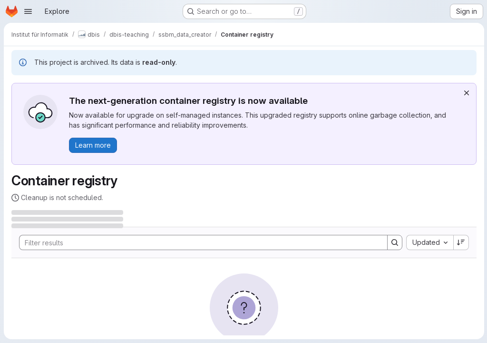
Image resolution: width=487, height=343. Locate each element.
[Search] (198, 242)
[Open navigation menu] (28, 11)
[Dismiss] (465, 93)
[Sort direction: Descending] (460, 242)
